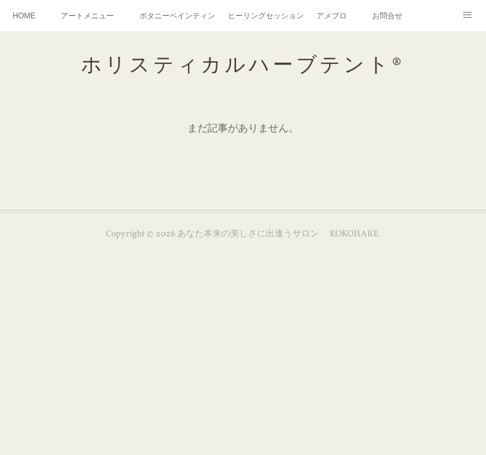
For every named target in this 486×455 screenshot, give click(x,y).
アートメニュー (87, 15)
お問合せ (387, 15)
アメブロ (331, 15)
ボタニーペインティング (177, 15)
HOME (24, 15)
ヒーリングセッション (266, 15)
